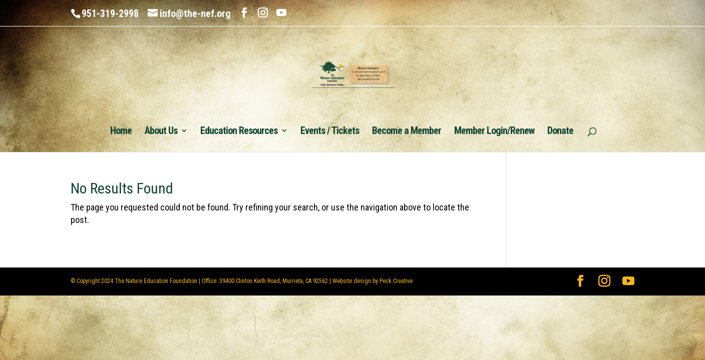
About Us (161, 131)
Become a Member (406, 131)
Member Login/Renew (494, 131)
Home (121, 131)
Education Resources (238, 131)
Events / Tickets (329, 131)
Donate (560, 131)
